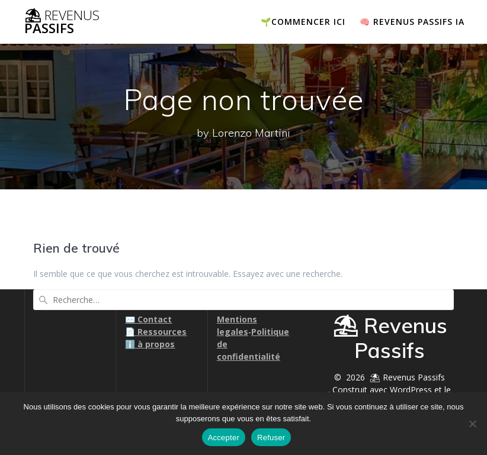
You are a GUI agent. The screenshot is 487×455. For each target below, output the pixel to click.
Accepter (223, 437)
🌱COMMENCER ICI (303, 21)
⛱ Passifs (62, 22)
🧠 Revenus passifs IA (412, 21)
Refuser (271, 437)
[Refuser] (472, 424)
